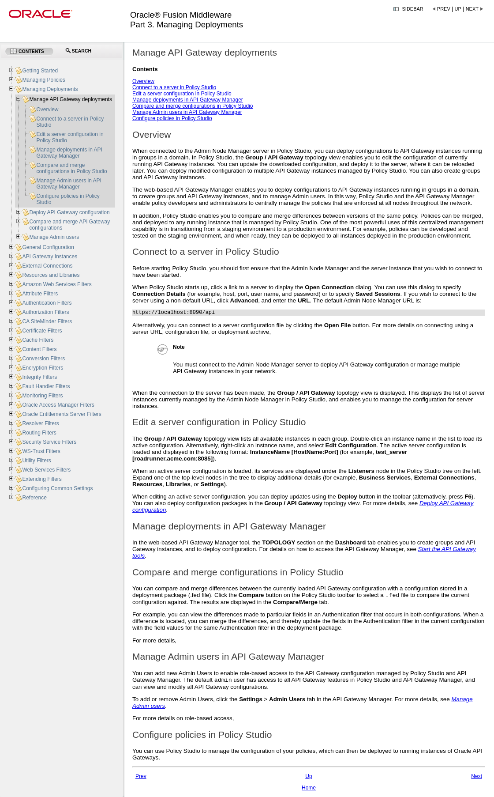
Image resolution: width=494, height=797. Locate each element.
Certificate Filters (42, 331)
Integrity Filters (39, 377)
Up (458, 8)
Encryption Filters (42, 368)
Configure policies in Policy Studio (172, 118)
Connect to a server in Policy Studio (174, 87)
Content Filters (39, 349)
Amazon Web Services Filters (56, 284)
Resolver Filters (40, 423)
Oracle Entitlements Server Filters (61, 414)
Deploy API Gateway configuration (69, 212)
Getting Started (40, 71)
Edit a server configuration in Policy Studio (182, 94)
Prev (443, 8)
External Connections (47, 266)
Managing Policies (43, 80)
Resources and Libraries (50, 275)
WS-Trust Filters (41, 451)
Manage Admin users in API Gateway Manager (187, 112)
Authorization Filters (45, 312)
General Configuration (48, 247)
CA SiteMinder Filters (47, 321)
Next (472, 8)
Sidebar (412, 8)
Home (309, 791)
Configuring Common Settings (57, 488)
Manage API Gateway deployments (70, 99)
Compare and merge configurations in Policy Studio (192, 106)
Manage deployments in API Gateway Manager (187, 100)
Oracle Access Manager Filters (58, 405)
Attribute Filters (40, 294)
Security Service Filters (49, 442)
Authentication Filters (46, 303)
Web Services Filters (46, 470)
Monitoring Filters (42, 396)
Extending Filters (41, 479)
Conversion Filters (43, 358)
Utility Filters (36, 460)
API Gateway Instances (49, 256)
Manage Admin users (54, 237)
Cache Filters (37, 340)
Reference (34, 498)
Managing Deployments (50, 89)
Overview (143, 81)
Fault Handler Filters (46, 386)
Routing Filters (39, 433)
